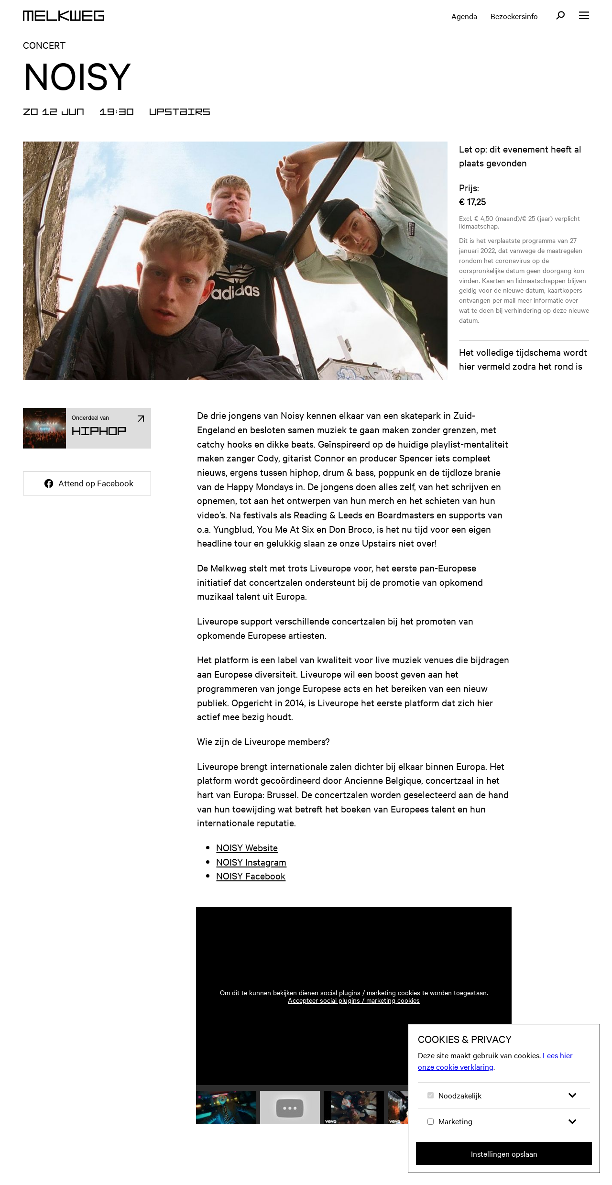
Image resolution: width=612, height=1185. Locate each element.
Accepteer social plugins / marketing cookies (354, 1011)
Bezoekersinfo (514, 16)
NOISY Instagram (251, 873)
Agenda (464, 16)
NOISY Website (247, 859)
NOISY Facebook (250, 887)
